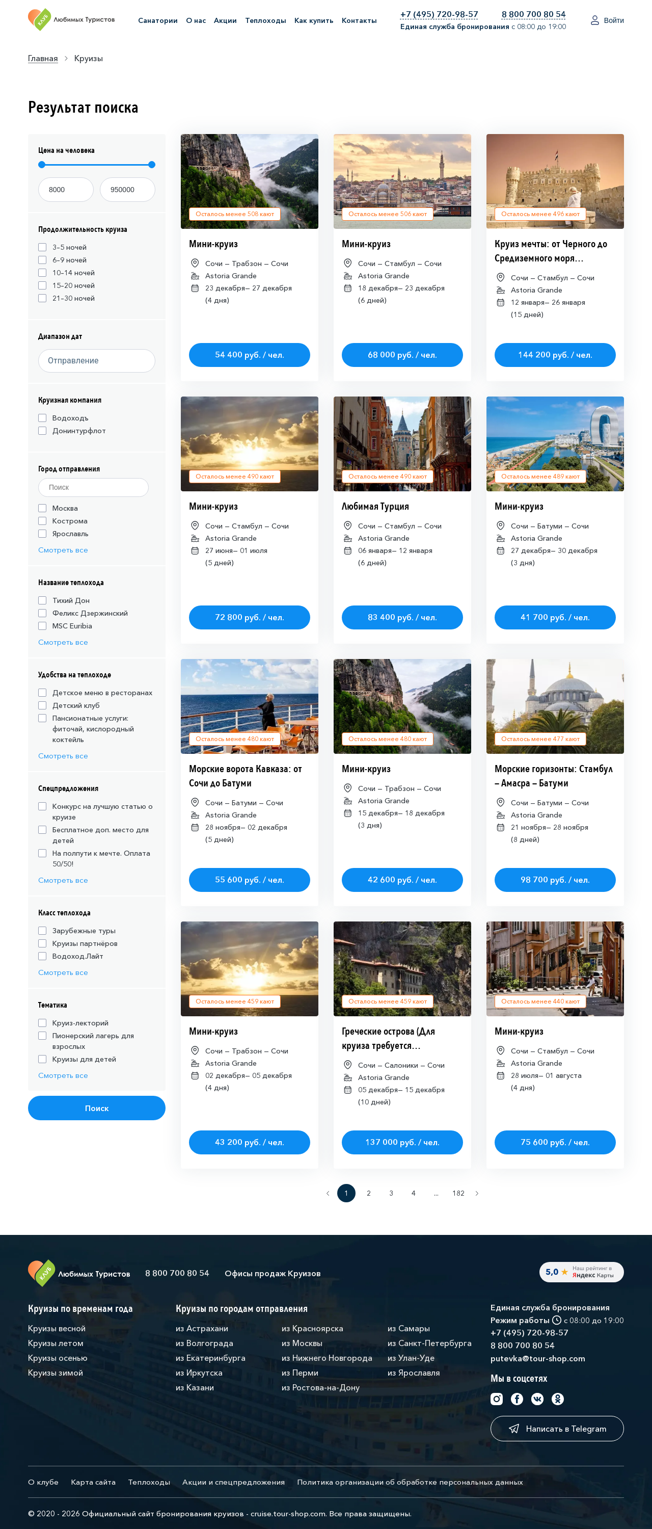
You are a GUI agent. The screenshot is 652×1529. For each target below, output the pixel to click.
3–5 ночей (62, 247)
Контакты (359, 20)
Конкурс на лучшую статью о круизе (95, 812)
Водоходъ (63, 418)
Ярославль (63, 533)
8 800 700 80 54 (534, 14)
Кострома (63, 520)
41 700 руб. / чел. (555, 617)
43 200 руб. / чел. (249, 1142)
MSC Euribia (65, 625)
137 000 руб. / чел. (402, 1142)
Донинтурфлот (72, 430)
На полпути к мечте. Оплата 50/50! (94, 858)
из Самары (409, 1328)
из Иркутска (199, 1372)
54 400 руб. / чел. (249, 355)
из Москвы (302, 1343)
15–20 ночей (66, 285)
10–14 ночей (66, 272)
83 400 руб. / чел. (402, 617)
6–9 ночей (62, 260)
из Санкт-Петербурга (430, 1343)
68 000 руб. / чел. (402, 355)
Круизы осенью (58, 1358)
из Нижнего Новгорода (327, 1358)
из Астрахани (202, 1328)
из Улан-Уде (411, 1358)
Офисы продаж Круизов (273, 1273)
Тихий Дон (64, 600)
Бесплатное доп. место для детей (93, 835)
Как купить (314, 20)
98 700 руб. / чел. (555, 880)
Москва (58, 508)
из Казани (195, 1387)
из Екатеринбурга (211, 1358)
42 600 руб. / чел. (402, 880)
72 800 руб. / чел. (249, 617)
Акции (225, 20)
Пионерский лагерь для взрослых (86, 1041)
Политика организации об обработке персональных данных (410, 1482)
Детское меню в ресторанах (95, 692)
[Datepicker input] (94, 361)
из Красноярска (312, 1328)
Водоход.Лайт (70, 956)
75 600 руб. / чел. (555, 1142)
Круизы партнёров (78, 943)
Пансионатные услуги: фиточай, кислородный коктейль (86, 729)
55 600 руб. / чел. (249, 880)
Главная (43, 58)
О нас (196, 20)
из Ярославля (414, 1372)
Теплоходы (265, 20)
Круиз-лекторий (73, 1022)
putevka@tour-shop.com (538, 1358)
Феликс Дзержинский (83, 613)
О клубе (43, 1482)
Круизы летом (56, 1343)
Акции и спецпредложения (233, 1482)
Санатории (158, 20)
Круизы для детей (77, 1059)
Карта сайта (93, 1482)
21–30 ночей (66, 298)
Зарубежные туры (77, 930)
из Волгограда (204, 1343)
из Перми (300, 1372)
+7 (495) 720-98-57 (439, 14)
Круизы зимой (55, 1372)
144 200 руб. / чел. (555, 355)
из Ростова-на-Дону (321, 1387)
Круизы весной (57, 1328)
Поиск (97, 1108)
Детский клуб (69, 705)
